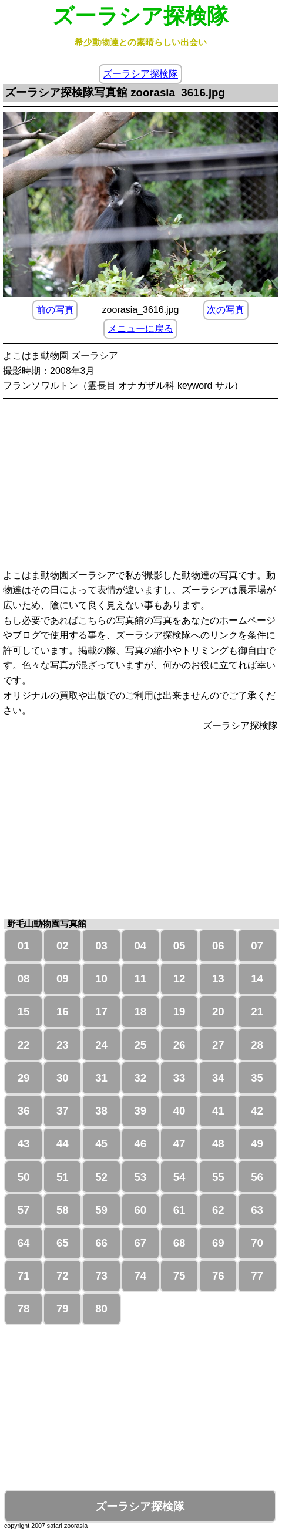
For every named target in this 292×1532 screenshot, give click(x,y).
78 (24, 1308)
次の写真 (225, 310)
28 (257, 1045)
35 (257, 1078)
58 (62, 1210)
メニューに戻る (140, 329)
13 (218, 978)
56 (257, 1177)
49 (257, 1143)
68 (179, 1243)
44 (62, 1143)
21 (257, 1011)
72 (62, 1276)
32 (140, 1078)
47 (179, 1143)
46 (140, 1143)
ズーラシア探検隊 (140, 74)
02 (62, 946)
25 (140, 1045)
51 (62, 1177)
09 (62, 978)
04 (140, 946)
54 (179, 1177)
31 (101, 1078)
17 (101, 1011)
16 (62, 1011)
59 (101, 1210)
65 (62, 1243)
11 (140, 978)
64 (24, 1243)
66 (101, 1243)
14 (257, 978)
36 (24, 1111)
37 (62, 1111)
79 (62, 1308)
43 (24, 1143)
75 (179, 1276)
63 (257, 1210)
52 (101, 1177)
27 (218, 1045)
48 (218, 1143)
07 (257, 946)
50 (24, 1177)
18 (140, 1011)
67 (140, 1243)
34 (218, 1078)
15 (24, 1011)
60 (140, 1210)
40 (179, 1111)
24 (101, 1045)
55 (218, 1177)
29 (24, 1078)
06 (218, 946)
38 (101, 1111)
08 (24, 978)
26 (179, 1045)
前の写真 (55, 310)
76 (218, 1276)
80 (101, 1308)
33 (179, 1078)
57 (24, 1210)
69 (218, 1243)
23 (62, 1045)
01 (24, 946)
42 (257, 1111)
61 (179, 1210)
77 (257, 1276)
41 (218, 1111)
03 (101, 946)
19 (179, 1011)
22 (24, 1045)
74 (140, 1276)
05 (179, 946)
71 (24, 1276)
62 (218, 1210)
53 (140, 1177)
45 (101, 1143)
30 (62, 1078)
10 (101, 978)
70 (257, 1243)
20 (218, 1011)
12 (179, 978)
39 (140, 1111)
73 (101, 1276)
